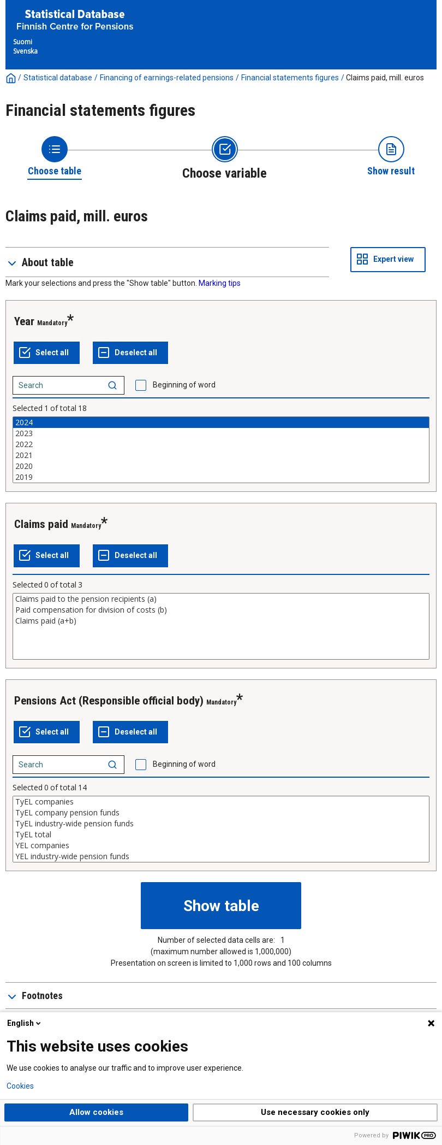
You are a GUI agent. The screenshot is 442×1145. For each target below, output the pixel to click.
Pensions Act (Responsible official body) (109, 700)
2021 (221, 455)
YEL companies (221, 845)
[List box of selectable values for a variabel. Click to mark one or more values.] (221, 449)
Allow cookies (96, 1112)
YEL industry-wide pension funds (221, 856)
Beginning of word (184, 384)
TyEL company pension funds (221, 812)
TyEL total (221, 834)
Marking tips (220, 283)
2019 (221, 477)
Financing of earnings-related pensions (167, 77)
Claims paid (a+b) (221, 620)
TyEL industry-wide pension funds (221, 823)
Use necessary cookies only (315, 1112)
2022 (221, 444)
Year (24, 321)
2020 (221, 466)
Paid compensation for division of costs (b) (221, 609)
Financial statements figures (290, 77)
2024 (221, 422)
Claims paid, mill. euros (385, 77)
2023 (221, 433)
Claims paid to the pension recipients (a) (221, 599)
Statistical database (57, 77)
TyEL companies (221, 801)
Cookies (20, 1086)
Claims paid (41, 524)
